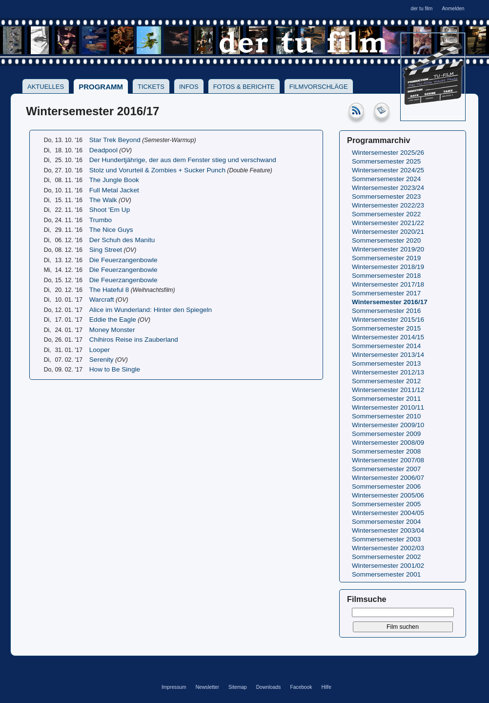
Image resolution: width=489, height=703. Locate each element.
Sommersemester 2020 (386, 240)
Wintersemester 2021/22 (388, 223)
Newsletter (207, 687)
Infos (189, 86)
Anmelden (453, 8)
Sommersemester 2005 (386, 504)
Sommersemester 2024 (386, 179)
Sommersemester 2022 (386, 214)
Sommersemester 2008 (386, 451)
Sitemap (237, 687)
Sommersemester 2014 (386, 346)
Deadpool (103, 150)
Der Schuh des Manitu (122, 240)
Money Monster (112, 329)
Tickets (151, 86)
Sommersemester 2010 (386, 416)
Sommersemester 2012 (386, 381)
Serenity (101, 359)
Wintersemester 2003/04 (388, 530)
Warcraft (101, 299)
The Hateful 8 (109, 289)
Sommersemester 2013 (386, 363)
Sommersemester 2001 (386, 574)
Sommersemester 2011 (386, 398)
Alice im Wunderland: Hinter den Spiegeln (150, 309)
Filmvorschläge (318, 86)
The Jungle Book (114, 180)
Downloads (268, 687)
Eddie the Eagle (112, 319)
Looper (99, 349)
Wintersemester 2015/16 (388, 319)
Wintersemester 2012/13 (388, 372)
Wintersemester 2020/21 (388, 231)
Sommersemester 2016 (386, 310)
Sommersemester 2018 (386, 275)
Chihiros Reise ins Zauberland (133, 339)
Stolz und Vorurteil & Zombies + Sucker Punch (157, 170)
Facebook (301, 687)
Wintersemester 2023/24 (388, 187)
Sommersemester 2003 (386, 539)
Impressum (174, 687)
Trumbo (100, 220)
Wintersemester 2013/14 (388, 354)
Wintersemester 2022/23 (388, 205)
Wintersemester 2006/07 (388, 477)
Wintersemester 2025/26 (388, 152)
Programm (101, 87)
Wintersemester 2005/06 (388, 495)
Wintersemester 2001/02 (388, 565)
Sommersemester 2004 (386, 521)
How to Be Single (114, 369)
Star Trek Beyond (115, 140)
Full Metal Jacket (114, 190)
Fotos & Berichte (244, 86)
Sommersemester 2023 (386, 196)
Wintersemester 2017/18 (388, 284)
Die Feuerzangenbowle (123, 260)
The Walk (103, 200)
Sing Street (105, 249)
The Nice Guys (111, 229)
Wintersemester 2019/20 (388, 249)
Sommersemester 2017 (386, 293)
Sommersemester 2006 (386, 486)
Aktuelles (45, 86)
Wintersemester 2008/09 (388, 442)
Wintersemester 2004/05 (388, 513)
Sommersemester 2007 (386, 469)
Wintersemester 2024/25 (388, 170)
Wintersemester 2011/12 (388, 389)
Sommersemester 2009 (386, 433)
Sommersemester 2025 (386, 161)
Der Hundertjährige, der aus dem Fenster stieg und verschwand (182, 160)
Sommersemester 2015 (386, 328)
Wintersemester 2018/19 (388, 266)
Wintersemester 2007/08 (388, 460)
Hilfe (326, 687)
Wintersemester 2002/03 (388, 548)
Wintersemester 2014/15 (388, 337)
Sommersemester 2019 (386, 258)
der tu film (421, 8)
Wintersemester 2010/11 (388, 407)
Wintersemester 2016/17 (390, 302)
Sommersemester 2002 (386, 556)
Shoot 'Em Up (109, 209)
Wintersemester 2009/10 (388, 425)
